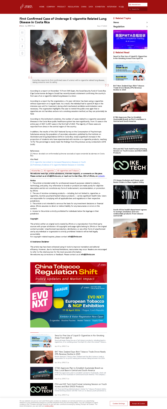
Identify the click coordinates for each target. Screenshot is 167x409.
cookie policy (48, 406)
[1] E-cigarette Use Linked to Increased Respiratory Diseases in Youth (58, 162)
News (116, 22)
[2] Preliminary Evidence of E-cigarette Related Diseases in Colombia (57, 165)
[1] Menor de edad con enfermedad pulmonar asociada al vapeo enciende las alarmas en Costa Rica (67, 155)
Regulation (119, 26)
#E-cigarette (49, 171)
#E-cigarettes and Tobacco (68, 171)
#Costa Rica (35, 171)
